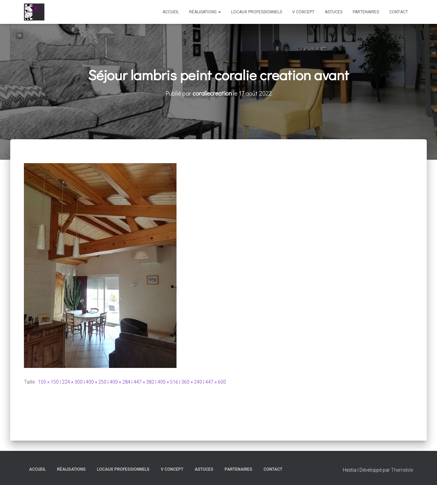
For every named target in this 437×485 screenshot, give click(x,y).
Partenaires (366, 12)
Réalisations (205, 12)
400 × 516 (167, 382)
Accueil (171, 12)
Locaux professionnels (256, 12)
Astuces (333, 12)
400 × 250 (96, 382)
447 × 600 (215, 382)
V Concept (303, 12)
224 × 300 (72, 382)
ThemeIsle (402, 470)
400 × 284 (120, 382)
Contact (398, 12)
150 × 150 (48, 382)
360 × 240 (191, 382)
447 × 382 (143, 382)
